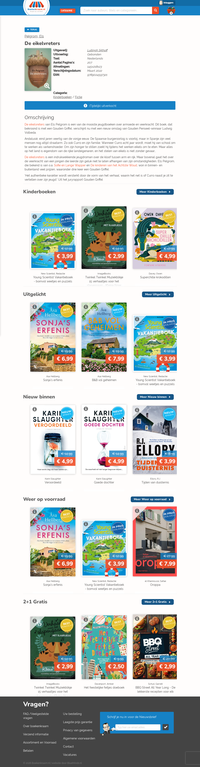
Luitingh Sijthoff (97, 50)
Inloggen (168, 2)
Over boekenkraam (36, 726)
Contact (68, 746)
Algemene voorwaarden (79, 738)
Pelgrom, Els (34, 36)
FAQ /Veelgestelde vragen (36, 716)
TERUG (32, 29)
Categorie (67, 11)
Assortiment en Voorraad (39, 742)
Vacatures (70, 754)
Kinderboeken (62, 97)
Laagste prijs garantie (77, 722)
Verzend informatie (36, 734)
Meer (153, 192)
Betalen (28, 750)
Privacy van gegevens (77, 730)
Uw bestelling (72, 714)
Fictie (78, 97)
